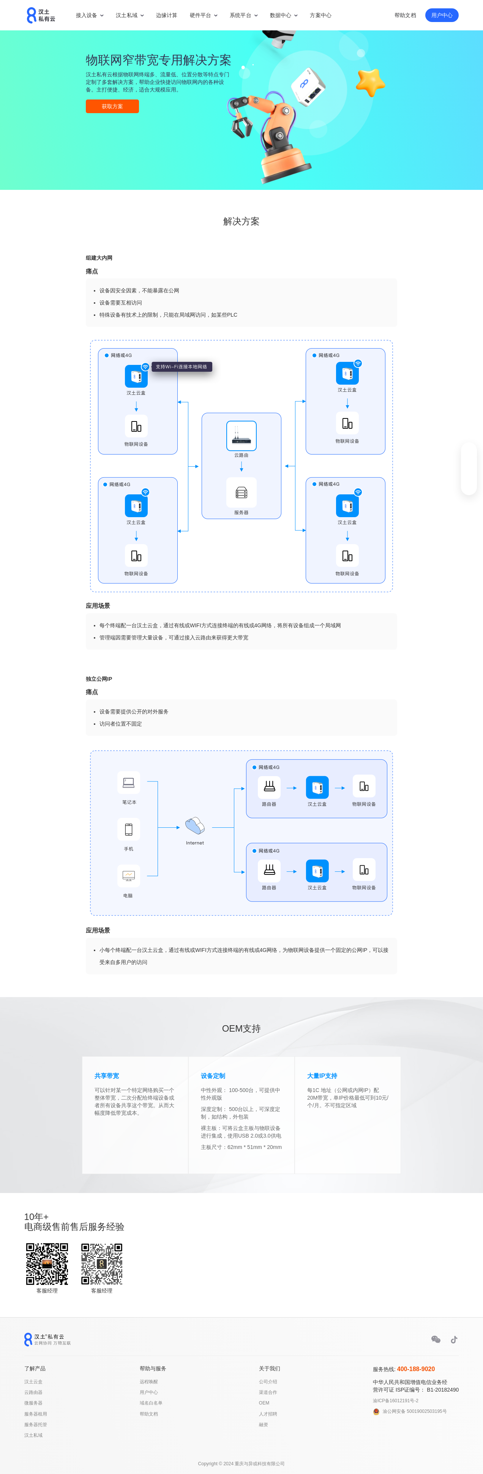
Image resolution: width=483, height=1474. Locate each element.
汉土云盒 (33, 1381)
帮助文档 (405, 15)
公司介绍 (268, 1381)
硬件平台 (201, 15)
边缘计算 (167, 15)
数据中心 (281, 15)
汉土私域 (126, 15)
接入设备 (87, 15)
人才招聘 (268, 1414)
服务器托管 (35, 1424)
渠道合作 (268, 1392)
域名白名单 (151, 1403)
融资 (263, 1424)
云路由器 (33, 1392)
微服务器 (33, 1403)
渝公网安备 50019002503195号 (415, 1411)
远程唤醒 (149, 1381)
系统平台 (240, 15)
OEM (264, 1403)
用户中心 (442, 15)
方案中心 (320, 15)
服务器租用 (35, 1414)
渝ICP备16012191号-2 (395, 1400)
